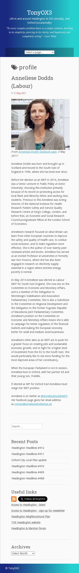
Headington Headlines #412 (27, 447)
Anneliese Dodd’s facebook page (37, 151)
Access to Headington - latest (28, 504)
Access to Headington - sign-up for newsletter (38, 510)
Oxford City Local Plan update (28, 460)
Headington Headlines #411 (27, 454)
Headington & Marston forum (28, 528)
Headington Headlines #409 (27, 472)
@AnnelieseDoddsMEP (54, 396)
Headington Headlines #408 (27, 478)
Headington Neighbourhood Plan (30, 516)
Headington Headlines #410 (27, 466)
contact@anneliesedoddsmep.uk (33, 404)
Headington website (25, 522)
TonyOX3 (39, 12)
